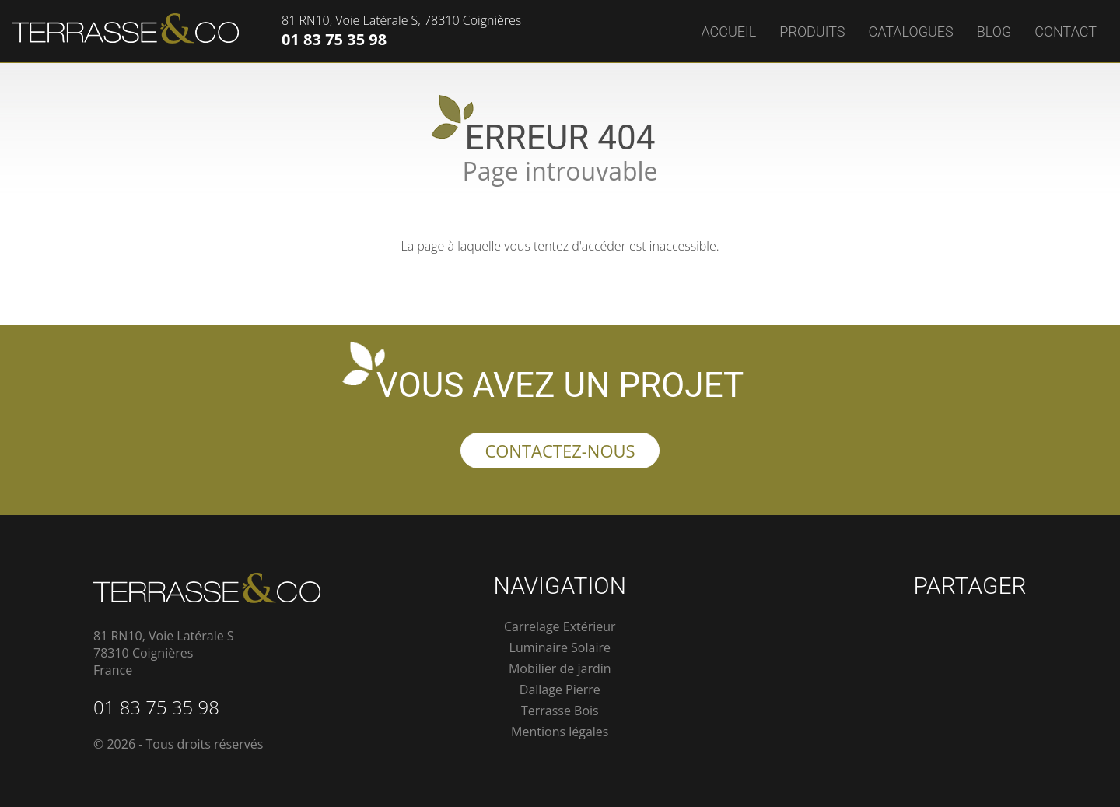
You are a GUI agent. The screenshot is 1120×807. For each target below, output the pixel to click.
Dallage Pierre (560, 689)
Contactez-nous (560, 450)
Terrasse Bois (560, 710)
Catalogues (911, 31)
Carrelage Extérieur (560, 626)
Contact (1065, 31)
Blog (994, 31)
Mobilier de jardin (560, 668)
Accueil (728, 31)
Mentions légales (559, 731)
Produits (812, 31)
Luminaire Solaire (560, 647)
